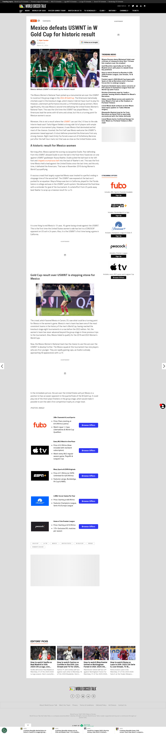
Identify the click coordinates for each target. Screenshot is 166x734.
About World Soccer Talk (48, 709)
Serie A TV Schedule (100, 2)
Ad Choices (112, 709)
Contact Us (122, 709)
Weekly (90, 543)
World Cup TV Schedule (21, 2)
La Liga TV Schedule (85, 2)
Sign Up (118, 195)
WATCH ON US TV (75, 10)
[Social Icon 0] (72, 700)
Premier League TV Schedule (39, 2)
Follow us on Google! (91, 42)
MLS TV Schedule (56, 2)
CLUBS (103, 10)
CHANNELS (125, 10)
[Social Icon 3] (88, 700)
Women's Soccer (37, 547)
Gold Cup (35, 543)
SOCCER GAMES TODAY (57, 10)
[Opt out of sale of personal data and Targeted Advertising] (4, 730)
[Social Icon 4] (94, 700)
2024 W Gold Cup (67, 97)
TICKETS (135, 10)
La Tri (45, 543)
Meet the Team (64, 709)
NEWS (27, 10)
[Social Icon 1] (78, 700)
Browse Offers (88, 425)
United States (66, 543)
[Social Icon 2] (83, 700)
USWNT (67, 121)
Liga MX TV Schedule (70, 2)
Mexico (54, 543)
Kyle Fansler (43, 40)
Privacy (75, 709)
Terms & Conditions (87, 709)
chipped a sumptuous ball (48, 160)
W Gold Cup (79, 543)
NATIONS (113, 10)
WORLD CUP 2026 (39, 10)
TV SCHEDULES (90, 10)
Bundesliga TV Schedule (116, 2)
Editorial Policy (101, 709)
